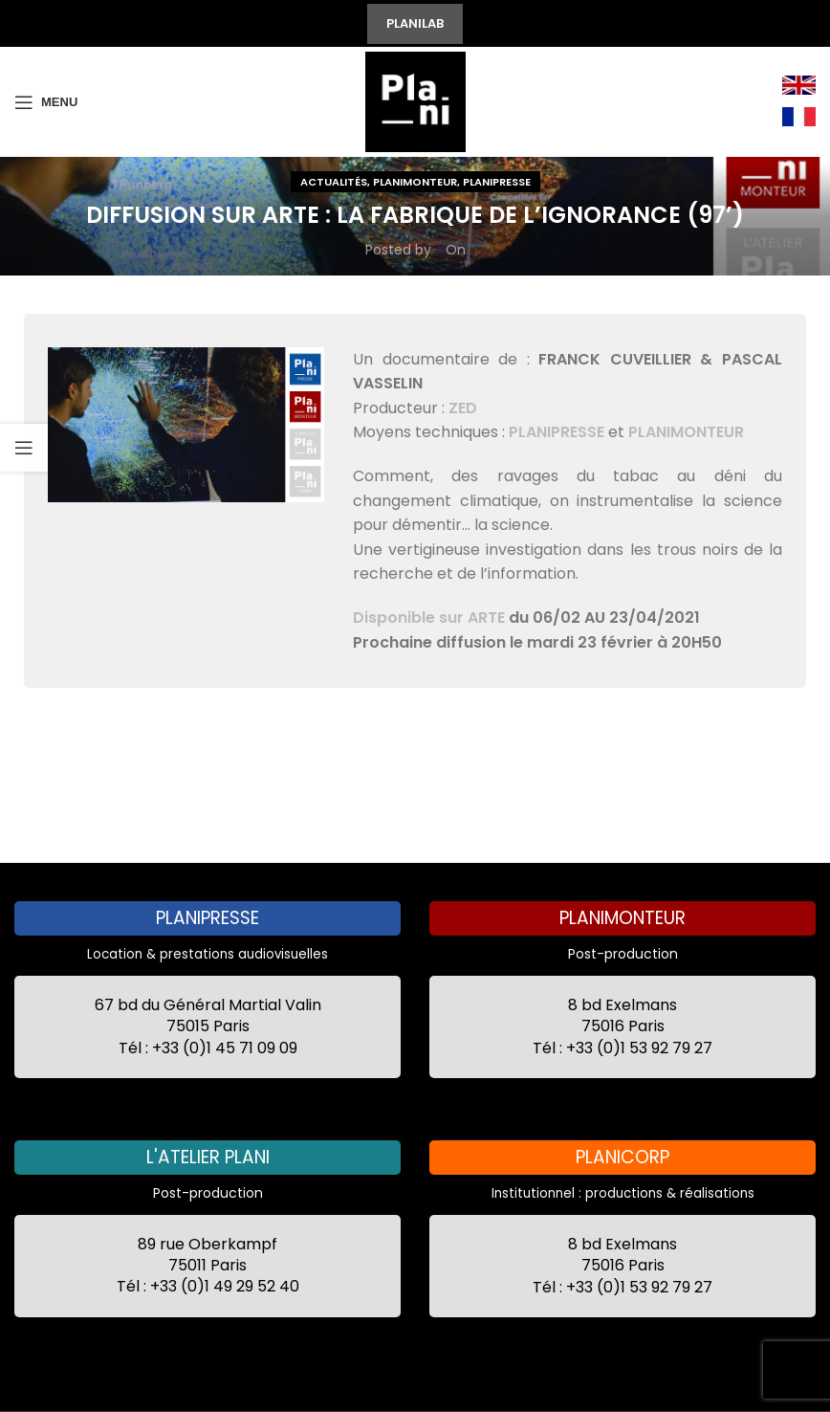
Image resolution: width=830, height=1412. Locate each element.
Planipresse (497, 181)
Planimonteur (415, 181)
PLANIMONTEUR (686, 432)
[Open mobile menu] (46, 102)
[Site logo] (415, 100)
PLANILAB (415, 23)
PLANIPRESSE (556, 432)
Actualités (333, 181)
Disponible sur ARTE (429, 618)
